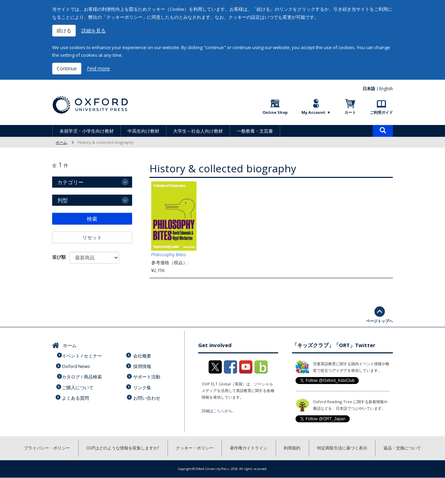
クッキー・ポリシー (194, 448)
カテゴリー (70, 182)
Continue (67, 68)
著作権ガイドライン (249, 448)
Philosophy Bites (168, 254)
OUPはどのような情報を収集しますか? (122, 448)
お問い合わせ (147, 395)
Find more (98, 68)
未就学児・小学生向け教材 (86, 131)
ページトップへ (379, 320)
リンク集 (143, 385)
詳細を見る (93, 30)
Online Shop (275, 112)
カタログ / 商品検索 (83, 375)
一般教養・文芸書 (255, 131)
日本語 (369, 89)
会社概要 (143, 355)
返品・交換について (403, 448)
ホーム (61, 142)
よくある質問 (76, 395)
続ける (64, 30)
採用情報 (143, 365)
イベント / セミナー (83, 355)
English (386, 89)
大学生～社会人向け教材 (198, 131)
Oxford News (76, 365)
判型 (62, 200)
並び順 (59, 257)
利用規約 (292, 448)
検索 (92, 218)
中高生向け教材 (143, 131)
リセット (92, 237)
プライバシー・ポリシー (46, 448)
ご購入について (78, 385)
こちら (219, 410)
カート (350, 112)
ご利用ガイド (381, 112)
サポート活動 (147, 375)
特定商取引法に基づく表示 (343, 448)
